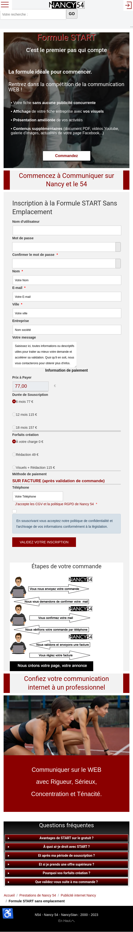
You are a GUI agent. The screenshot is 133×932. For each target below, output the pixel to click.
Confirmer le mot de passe (35, 255)
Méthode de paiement (29, 474)
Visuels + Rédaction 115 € (33, 467)
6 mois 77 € (22, 401)
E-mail (18, 288)
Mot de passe (23, 238)
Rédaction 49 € (25, 454)
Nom (17, 271)
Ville (17, 304)
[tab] (66, 838)
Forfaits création (25, 435)
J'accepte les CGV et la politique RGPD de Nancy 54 (54, 504)
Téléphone (20, 487)
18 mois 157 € (24, 427)
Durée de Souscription (30, 395)
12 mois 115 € (24, 414)
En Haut (66, 920)
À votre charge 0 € (27, 442)
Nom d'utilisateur (26, 221)
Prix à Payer (21, 377)
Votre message (24, 337)
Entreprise (20, 321)
